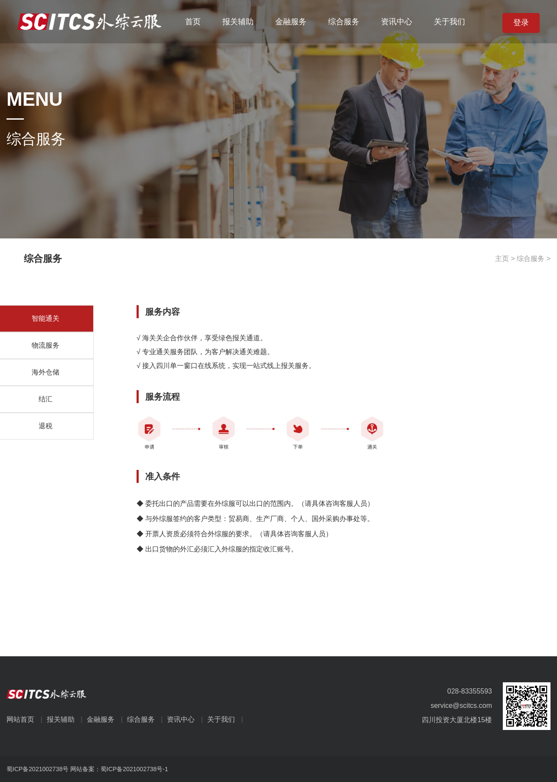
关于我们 (449, 21)
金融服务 (290, 21)
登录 (521, 22)
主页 (502, 258)
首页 (193, 21)
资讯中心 (396, 21)
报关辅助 (238, 21)
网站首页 (27, 719)
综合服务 (343, 21)
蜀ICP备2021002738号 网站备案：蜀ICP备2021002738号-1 (87, 769)
